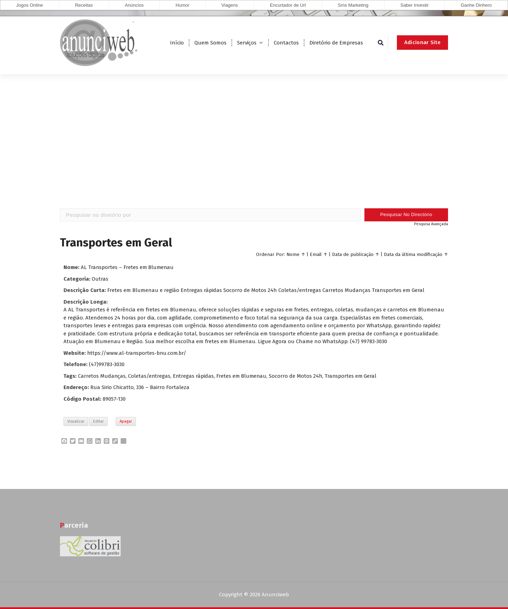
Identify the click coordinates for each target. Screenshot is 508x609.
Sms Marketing (353, 5)
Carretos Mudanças (102, 376)
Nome (293, 254)
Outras (100, 279)
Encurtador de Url (288, 5)
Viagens (230, 5)
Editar (98, 421)
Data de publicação (353, 254)
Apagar (126, 421)
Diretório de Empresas (336, 43)
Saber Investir (414, 5)
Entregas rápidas (194, 376)
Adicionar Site (422, 42)
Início (177, 43)
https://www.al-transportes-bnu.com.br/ (137, 353)
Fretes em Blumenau (242, 376)
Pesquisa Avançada (431, 224)
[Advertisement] (254, 151)
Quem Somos (210, 43)
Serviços (246, 43)
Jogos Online (29, 5)
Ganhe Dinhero (476, 5)
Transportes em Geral (353, 376)
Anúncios (134, 5)
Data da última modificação (413, 254)
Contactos (286, 43)
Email (316, 254)
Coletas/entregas (149, 376)
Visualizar (75, 421)
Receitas (84, 5)
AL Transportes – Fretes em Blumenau (128, 267)
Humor (182, 5)
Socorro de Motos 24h (298, 376)
